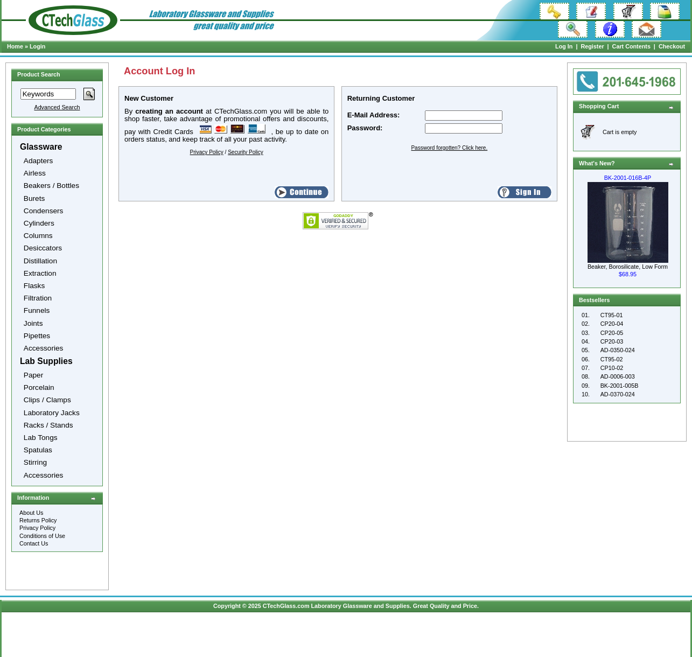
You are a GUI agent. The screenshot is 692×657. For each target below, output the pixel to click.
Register (592, 46)
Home (15, 46)
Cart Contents (631, 46)
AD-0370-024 (617, 394)
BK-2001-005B (619, 385)
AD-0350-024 (617, 350)
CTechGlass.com (286, 606)
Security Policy (245, 152)
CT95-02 (611, 359)
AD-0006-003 (617, 376)
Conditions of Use (42, 536)
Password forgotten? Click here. (449, 148)
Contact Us (33, 543)
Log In (563, 46)
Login (37, 46)
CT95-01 (611, 315)
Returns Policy (38, 520)
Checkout (672, 46)
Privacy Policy (37, 528)
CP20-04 (612, 323)
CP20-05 (612, 333)
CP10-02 (612, 368)
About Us (31, 512)
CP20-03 (612, 341)
